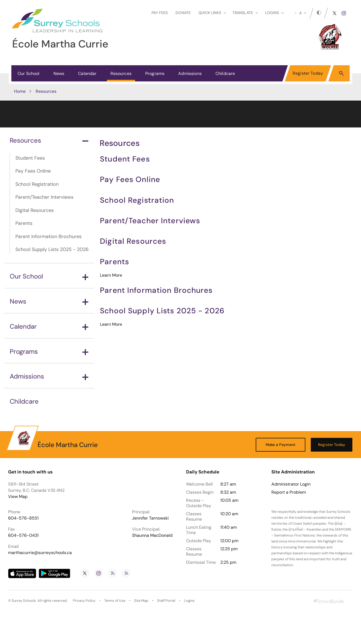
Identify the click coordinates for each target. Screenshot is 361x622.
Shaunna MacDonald (152, 535)
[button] (341, 73)
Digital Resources (34, 210)
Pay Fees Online (33, 171)
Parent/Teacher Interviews (44, 197)
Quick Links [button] (212, 12)
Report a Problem (288, 492)
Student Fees (30, 158)
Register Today (308, 73)
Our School (29, 73)
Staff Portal (166, 600)
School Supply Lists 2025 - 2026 (52, 249)
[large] (305, 13)
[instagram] (343, 13)
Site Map (141, 600)
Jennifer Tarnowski (150, 518)
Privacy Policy (84, 600)
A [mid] (300, 13)
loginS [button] (274, 12)
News (59, 73)
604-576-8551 (23, 518)
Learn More (111, 275)
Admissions (190, 73)
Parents (23, 223)
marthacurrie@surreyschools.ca (40, 552)
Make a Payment (281, 444)
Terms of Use (114, 600)
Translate (245, 12)
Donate (183, 12)
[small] (295, 13)
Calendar (87, 73)
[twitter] (334, 13)
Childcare (225, 73)
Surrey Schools (24, 600)
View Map (18, 496)
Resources (120, 73)
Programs (154, 73)
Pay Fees (159, 12)
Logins (189, 600)
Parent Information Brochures (48, 236)
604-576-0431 (23, 535)
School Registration (37, 184)
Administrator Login (291, 484)
